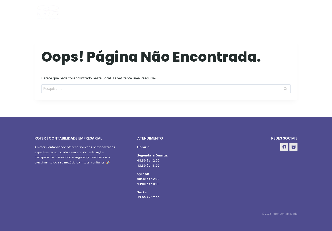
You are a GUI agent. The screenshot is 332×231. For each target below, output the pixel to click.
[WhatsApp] (292, 11)
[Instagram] (282, 11)
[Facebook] (272, 11)
